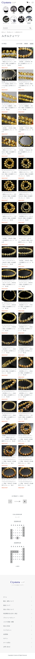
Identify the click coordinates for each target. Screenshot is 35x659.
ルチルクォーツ (18, 32)
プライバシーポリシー (9, 617)
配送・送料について (8, 601)
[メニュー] (32, 2)
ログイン (5, 638)
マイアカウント (7, 630)
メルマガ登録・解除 (8, 621)
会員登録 (5, 634)
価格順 (26, 43)
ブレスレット (10, 32)
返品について (6, 605)
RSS (4, 626)
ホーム (3, 32)
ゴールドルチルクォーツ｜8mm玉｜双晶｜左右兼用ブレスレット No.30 (9, 371)
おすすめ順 (19, 43)
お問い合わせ (6, 646)
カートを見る (6, 642)
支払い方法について (8, 609)
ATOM (8, 626)
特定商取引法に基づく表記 (10, 613)
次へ (25, 501)
